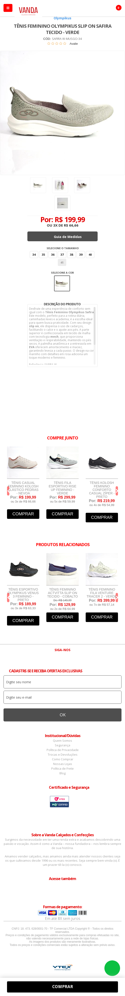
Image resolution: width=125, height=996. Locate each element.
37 (62, 254)
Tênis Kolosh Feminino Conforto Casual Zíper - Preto (101, 490)
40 (90, 254)
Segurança (62, 745)
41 (62, 262)
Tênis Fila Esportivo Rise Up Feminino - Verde (62, 488)
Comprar (23, 514)
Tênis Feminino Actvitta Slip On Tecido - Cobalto (62, 593)
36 (52, 254)
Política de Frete (62, 768)
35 (43, 254)
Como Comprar (62, 759)
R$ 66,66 (71, 225)
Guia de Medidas (68, 237)
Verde (62, 283)
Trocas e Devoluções (62, 754)
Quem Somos (62, 740)
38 (71, 254)
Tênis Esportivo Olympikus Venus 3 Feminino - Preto (23, 595)
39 (80, 254)
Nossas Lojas (62, 764)
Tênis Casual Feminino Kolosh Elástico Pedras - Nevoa (23, 488)
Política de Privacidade (63, 750)
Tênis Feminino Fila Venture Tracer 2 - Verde (102, 593)
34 (34, 254)
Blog (62, 773)
